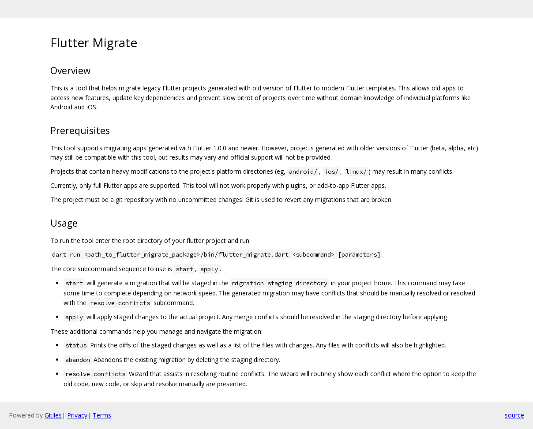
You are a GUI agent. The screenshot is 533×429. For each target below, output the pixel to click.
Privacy (77, 415)
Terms (102, 415)
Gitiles (53, 415)
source (514, 415)
